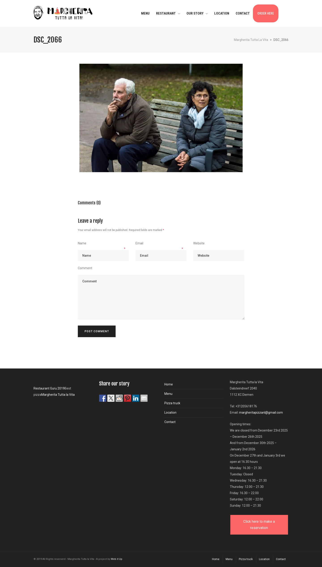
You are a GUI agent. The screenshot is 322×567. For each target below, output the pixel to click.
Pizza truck (172, 403)
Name (82, 243)
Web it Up (116, 559)
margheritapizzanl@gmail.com (261, 412)
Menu (168, 394)
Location (170, 412)
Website (199, 243)
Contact (170, 422)
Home (168, 384)
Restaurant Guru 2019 (49, 388)
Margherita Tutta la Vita (58, 394)
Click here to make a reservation (259, 524)
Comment (85, 268)
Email (139, 243)
